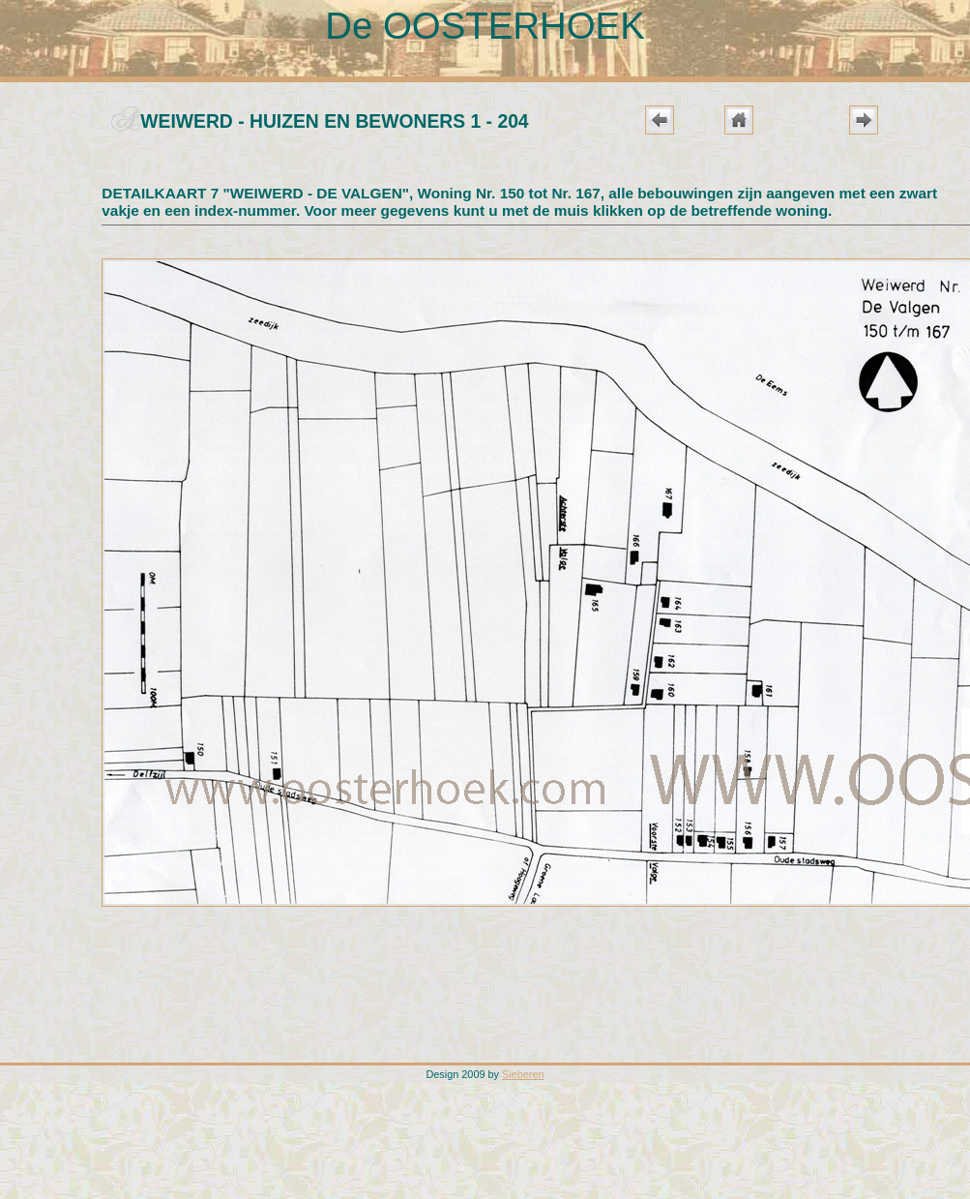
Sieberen (523, 1074)
